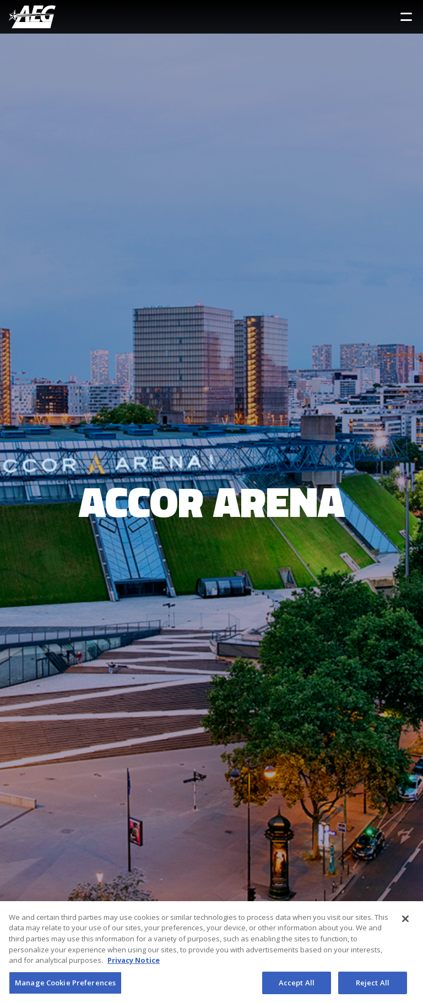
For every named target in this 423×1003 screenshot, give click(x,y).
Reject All (372, 985)
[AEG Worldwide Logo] (32, 17)
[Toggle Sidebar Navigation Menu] (406, 17)
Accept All (296, 985)
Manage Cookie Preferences (65, 985)
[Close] (405, 921)
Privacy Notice (133, 963)
